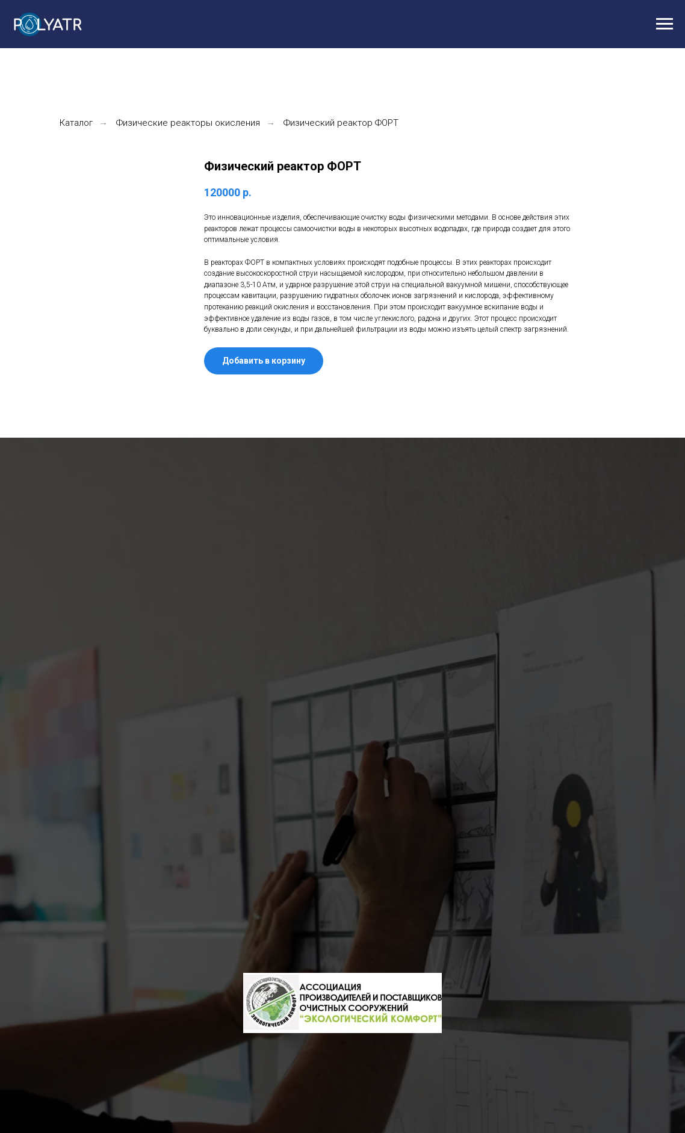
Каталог (76, 122)
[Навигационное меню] (664, 24)
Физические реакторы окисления (188, 122)
